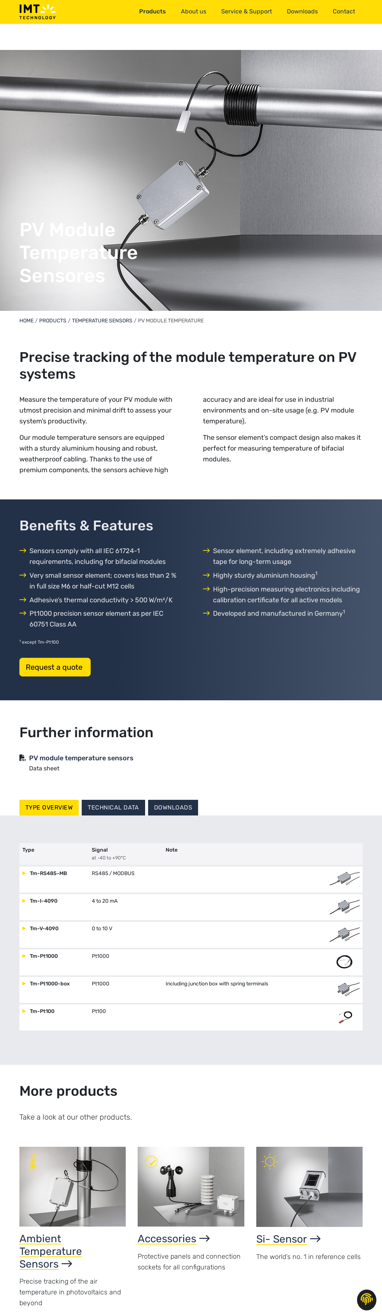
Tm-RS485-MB (48, 873)
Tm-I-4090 (43, 901)
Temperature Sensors (102, 321)
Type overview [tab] (49, 807)
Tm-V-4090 (44, 928)
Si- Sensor (288, 1239)
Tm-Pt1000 (43, 956)
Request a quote (55, 667)
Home (26, 321)
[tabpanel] (191, 940)
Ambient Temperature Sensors (50, 1251)
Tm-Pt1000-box (49, 984)
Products (52, 321)
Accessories (174, 1239)
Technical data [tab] (113, 807)
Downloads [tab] (173, 807)
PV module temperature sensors (81, 758)
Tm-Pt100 (41, 1011)
